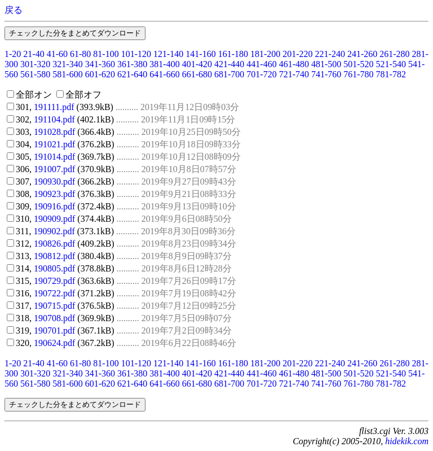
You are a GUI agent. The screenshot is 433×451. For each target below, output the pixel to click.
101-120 (136, 54)
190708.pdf (54, 318)
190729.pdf (54, 281)
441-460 (261, 64)
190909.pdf (54, 219)
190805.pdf (54, 268)
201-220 (297, 54)
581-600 (67, 74)
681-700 (229, 74)
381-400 (164, 64)
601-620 (100, 74)
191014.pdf (54, 156)
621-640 (132, 74)
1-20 (13, 54)
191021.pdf (54, 144)
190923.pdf (54, 194)
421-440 (229, 64)
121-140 (168, 54)
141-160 (200, 54)
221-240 (330, 54)
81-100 (105, 54)
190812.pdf (54, 256)
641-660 (164, 74)
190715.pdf (54, 305)
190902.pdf (53, 231)
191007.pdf (54, 169)
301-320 (35, 64)
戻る (14, 10)
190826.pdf (54, 243)
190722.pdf (54, 293)
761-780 (358, 74)
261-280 (394, 54)
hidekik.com (406, 441)
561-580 (35, 74)
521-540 (391, 64)
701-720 (261, 74)
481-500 (326, 64)
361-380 (132, 64)
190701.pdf (54, 330)
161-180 (233, 54)
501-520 (358, 64)
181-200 (265, 54)
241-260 (362, 54)
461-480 (294, 64)
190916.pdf (54, 206)
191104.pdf (54, 119)
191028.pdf (54, 132)
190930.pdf (54, 181)
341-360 (100, 64)
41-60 (57, 54)
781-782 (391, 74)
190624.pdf (54, 343)
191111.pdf (54, 107)
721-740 (294, 74)
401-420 (197, 64)
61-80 (80, 54)
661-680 (197, 74)
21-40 (33, 54)
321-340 (67, 64)
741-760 (326, 74)
